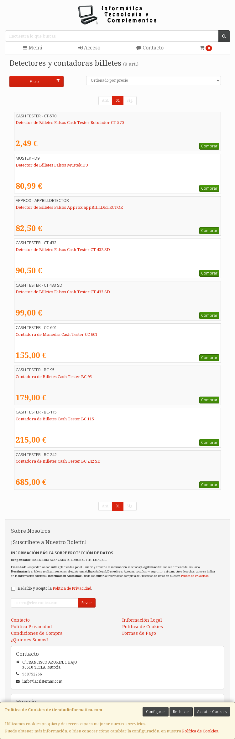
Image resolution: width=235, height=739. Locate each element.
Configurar (155, 711)
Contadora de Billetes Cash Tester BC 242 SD (58, 461)
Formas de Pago (139, 633)
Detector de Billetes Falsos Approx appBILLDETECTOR (69, 207)
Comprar (209, 146)
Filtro (45, 81)
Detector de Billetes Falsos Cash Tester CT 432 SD (63, 249)
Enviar (86, 602)
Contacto (150, 48)
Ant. (105, 100)
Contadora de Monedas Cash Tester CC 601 (56, 334)
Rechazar (181, 711)
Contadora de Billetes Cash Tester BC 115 (55, 419)
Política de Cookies (200, 731)
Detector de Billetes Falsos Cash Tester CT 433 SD (63, 292)
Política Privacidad (31, 626)
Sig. (130, 100)
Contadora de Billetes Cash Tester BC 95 (54, 376)
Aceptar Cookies (212, 711)
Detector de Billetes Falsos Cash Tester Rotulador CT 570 (70, 122)
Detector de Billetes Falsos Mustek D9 (52, 165)
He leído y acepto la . (55, 588)
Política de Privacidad (195, 575)
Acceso (89, 48)
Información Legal (142, 620)
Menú (32, 48)
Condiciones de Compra (37, 633)
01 (118, 100)
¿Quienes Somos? (30, 639)
